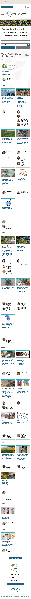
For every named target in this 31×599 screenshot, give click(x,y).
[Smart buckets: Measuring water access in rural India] (8, 214)
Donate (7, 7)
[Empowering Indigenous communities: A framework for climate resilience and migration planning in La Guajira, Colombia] (23, 108)
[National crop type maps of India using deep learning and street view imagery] (8, 148)
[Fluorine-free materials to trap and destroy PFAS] (8, 73)
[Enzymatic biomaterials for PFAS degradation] (8, 426)
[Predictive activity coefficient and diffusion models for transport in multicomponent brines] (8, 183)
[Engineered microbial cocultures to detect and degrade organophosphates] (8, 457)
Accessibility (15, 591)
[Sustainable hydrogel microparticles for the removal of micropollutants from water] (8, 364)
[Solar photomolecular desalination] (23, 426)
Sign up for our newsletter (15, 583)
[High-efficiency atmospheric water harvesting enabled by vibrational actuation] (8, 108)
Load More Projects (15, 558)
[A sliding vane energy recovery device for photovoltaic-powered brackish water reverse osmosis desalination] (23, 457)
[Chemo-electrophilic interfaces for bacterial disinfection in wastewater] (23, 295)
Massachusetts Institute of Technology (15, 577)
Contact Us (15, 586)
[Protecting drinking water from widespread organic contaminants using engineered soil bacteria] (23, 148)
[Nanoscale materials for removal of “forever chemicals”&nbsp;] (8, 295)
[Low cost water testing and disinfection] (8, 517)
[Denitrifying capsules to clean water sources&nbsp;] (23, 183)
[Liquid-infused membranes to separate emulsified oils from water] (23, 394)
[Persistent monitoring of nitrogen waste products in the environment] (23, 256)
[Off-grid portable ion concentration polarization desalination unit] (8, 486)
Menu (6, 2)
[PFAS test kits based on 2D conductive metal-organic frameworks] (8, 329)
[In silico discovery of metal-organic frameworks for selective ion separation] (23, 364)
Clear (23, 47)
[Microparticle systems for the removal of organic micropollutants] (8, 543)
